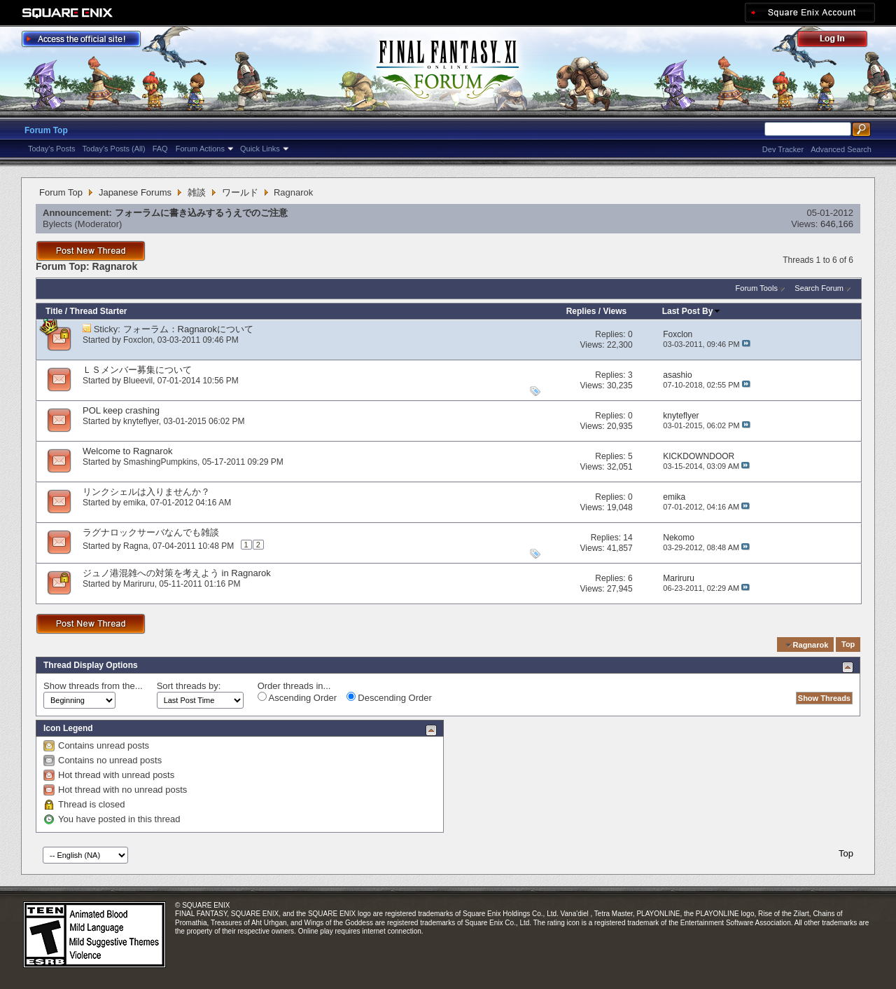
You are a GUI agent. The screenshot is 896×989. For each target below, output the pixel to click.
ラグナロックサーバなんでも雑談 (151, 532)
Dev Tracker (783, 149)
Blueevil (138, 381)
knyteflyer (141, 421)
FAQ (160, 148)
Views (614, 311)
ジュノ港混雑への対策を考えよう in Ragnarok (177, 573)
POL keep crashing (121, 410)
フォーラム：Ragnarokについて (188, 329)
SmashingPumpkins (160, 462)
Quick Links (260, 148)
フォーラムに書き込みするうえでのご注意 (201, 212)
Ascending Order (297, 697)
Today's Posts (52, 148)
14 (627, 538)
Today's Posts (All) (114, 148)
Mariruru (139, 584)
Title (54, 311)
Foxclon (138, 340)
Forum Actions (200, 148)
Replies (581, 311)
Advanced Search (841, 149)
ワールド (240, 192)
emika (134, 502)
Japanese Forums (135, 192)
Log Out (839, 41)
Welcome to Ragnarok (127, 451)
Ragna (135, 546)
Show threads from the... (93, 686)
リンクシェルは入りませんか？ (146, 491)
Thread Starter (98, 311)
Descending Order (389, 697)
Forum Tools (757, 288)
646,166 (836, 224)
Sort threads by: (189, 686)
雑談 (197, 192)
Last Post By (692, 311)
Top (848, 645)
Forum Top (46, 130)
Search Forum (819, 288)
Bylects (57, 224)
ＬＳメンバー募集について (137, 369)
